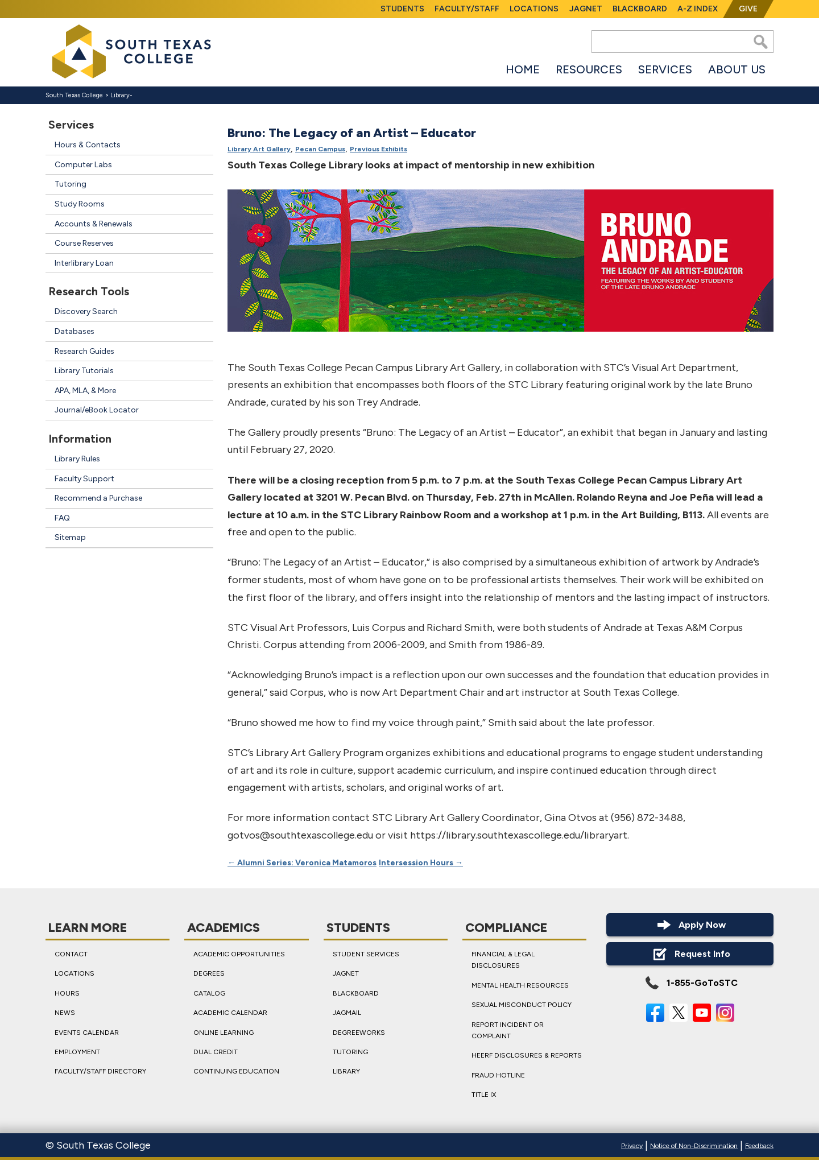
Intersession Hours (421, 863)
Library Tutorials (84, 370)
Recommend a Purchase (98, 498)
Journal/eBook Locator (97, 410)
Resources (589, 69)
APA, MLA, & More (85, 390)
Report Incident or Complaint (507, 1030)
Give (748, 9)
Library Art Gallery (259, 150)
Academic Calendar (230, 1013)
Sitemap (70, 537)
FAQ (62, 518)
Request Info (690, 954)
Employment (77, 1052)
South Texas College (74, 95)
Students (402, 9)
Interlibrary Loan (84, 263)
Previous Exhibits (378, 150)
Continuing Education (236, 1072)
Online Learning (223, 1033)
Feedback (759, 1146)
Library (120, 95)
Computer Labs (83, 165)
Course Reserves (84, 243)
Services (665, 69)
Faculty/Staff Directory (100, 1072)
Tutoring (70, 184)
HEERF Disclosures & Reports (526, 1056)
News (65, 1013)
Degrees (209, 974)
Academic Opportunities (239, 954)
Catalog (209, 993)
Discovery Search (86, 311)
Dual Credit (215, 1052)
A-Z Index (697, 9)
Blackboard (640, 9)
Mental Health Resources (520, 985)
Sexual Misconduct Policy (521, 1005)
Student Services (366, 954)
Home (523, 69)
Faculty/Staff (467, 9)
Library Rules (77, 459)
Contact (71, 954)
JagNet (585, 9)
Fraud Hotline (498, 1075)
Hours (67, 993)
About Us (737, 69)
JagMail (347, 1013)
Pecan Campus (320, 150)
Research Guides (84, 351)
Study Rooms (80, 204)
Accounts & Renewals (94, 224)
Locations (534, 9)
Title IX (483, 1095)
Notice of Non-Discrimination (694, 1146)
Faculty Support (84, 479)
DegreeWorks (359, 1033)
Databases (74, 331)
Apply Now (690, 925)
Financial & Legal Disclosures (503, 959)
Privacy (632, 1146)
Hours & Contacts (88, 145)
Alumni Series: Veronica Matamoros (302, 863)
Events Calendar (87, 1033)
